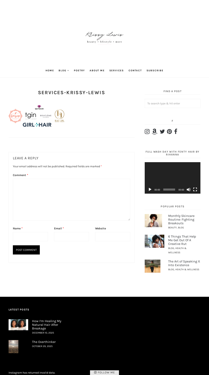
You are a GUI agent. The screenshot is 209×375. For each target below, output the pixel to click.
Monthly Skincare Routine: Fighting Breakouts (181, 219)
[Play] (150, 190)
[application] (172, 178)
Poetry (79, 70)
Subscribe (155, 70)
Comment (20, 175)
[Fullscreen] (195, 190)
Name (18, 228)
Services (116, 70)
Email (59, 228)
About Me (97, 70)
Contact (135, 70)
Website (100, 228)
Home (50, 70)
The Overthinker (44, 342)
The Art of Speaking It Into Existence (184, 263)
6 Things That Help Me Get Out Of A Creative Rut (182, 240)
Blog (62, 70)
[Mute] (189, 190)
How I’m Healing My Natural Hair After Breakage (46, 324)
